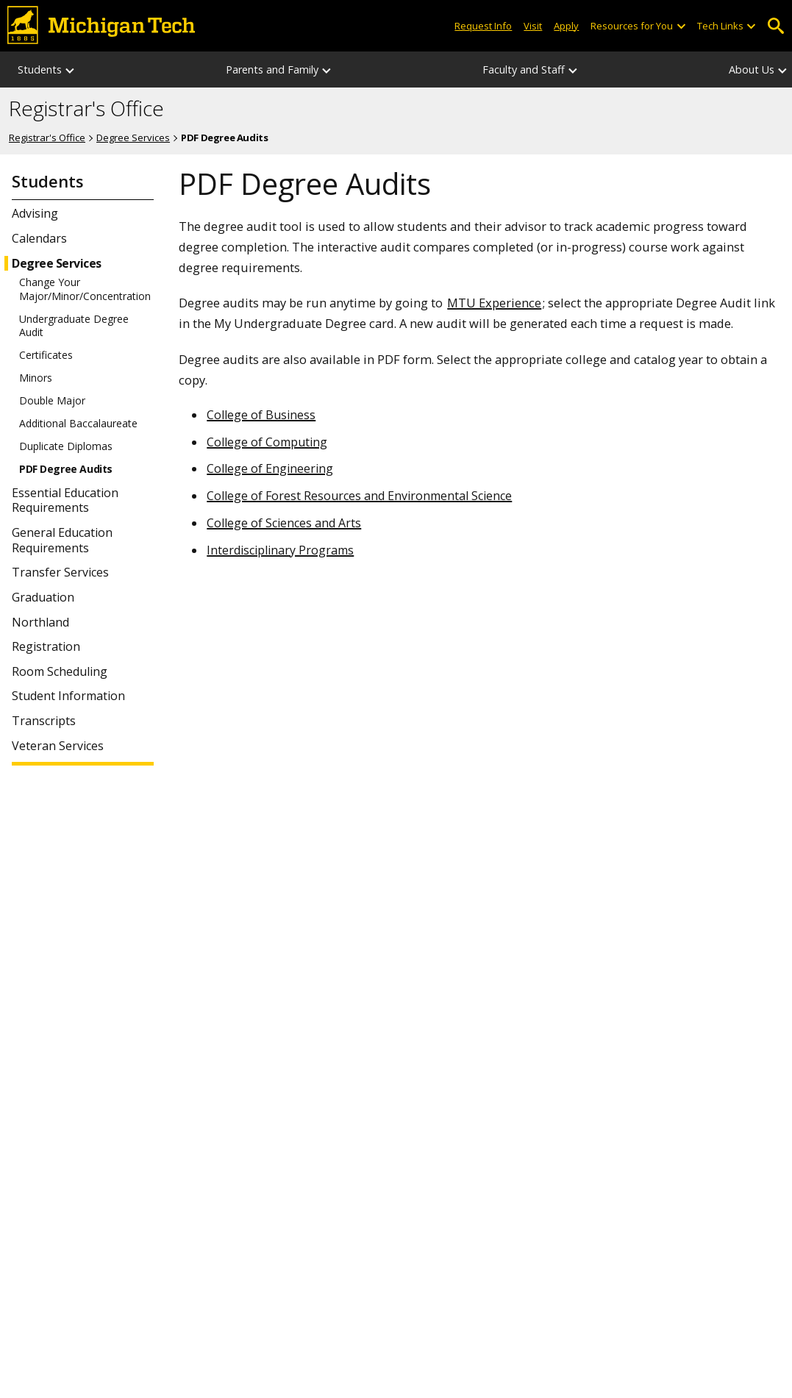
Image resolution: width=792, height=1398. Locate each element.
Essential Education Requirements (65, 500)
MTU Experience (494, 302)
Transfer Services (60, 572)
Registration (46, 647)
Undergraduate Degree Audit (74, 326)
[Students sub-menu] (70, 69)
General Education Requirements (62, 540)
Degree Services (133, 137)
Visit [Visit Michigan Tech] (533, 25)
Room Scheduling (59, 672)
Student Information (68, 696)
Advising (35, 213)
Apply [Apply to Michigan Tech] (566, 25)
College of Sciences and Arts (284, 523)
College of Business (261, 415)
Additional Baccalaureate (78, 423)
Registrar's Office (86, 108)
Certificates (46, 355)
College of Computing (267, 442)
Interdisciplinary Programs (280, 550)
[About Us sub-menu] (783, 69)
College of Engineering (270, 468)
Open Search (775, 26)
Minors (35, 378)
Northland (40, 622)
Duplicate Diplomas (66, 446)
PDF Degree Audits (66, 469)
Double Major (52, 400)
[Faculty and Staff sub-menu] (573, 69)
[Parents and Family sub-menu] (327, 69)
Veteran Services (58, 746)
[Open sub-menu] (680, 26)
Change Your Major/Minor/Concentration (85, 289)
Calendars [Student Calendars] (39, 238)
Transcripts (44, 721)
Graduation (43, 597)
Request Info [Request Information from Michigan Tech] (483, 25)
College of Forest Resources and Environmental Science (359, 496)
